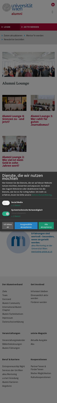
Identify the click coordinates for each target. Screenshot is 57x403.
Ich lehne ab (8, 225)
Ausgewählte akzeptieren (26, 225)
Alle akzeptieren (46, 225)
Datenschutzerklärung (42, 194)
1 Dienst (15, 205)
